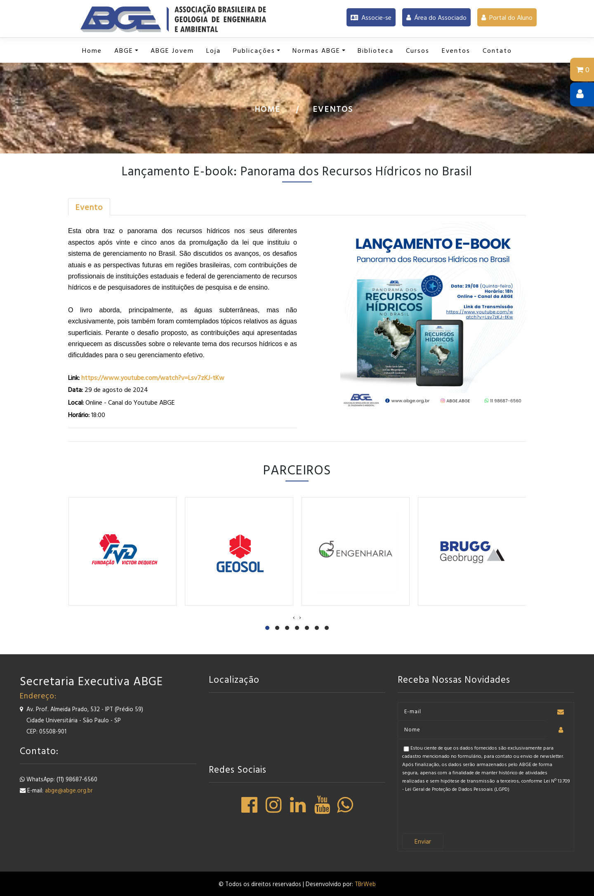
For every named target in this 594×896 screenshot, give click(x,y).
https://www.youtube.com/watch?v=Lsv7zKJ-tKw (152, 377)
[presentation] (294, 617)
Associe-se (371, 17)
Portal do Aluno (507, 17)
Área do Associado (436, 17)
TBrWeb (365, 883)
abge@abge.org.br (69, 790)
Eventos (333, 108)
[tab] (89, 206)
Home (267, 108)
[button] (126, 50)
